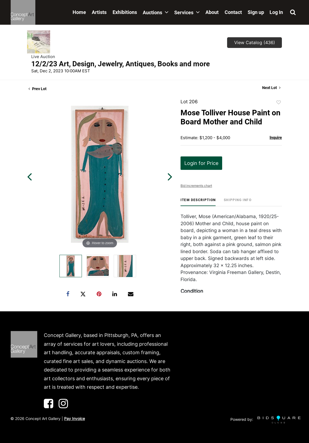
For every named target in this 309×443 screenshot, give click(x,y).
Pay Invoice (74, 418)
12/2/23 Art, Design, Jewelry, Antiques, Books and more (120, 64)
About (212, 12)
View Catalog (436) (254, 42)
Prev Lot (37, 89)
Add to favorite (278, 102)
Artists (99, 12)
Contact (233, 12)
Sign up (256, 12)
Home (79, 12)
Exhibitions (125, 12)
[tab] (198, 202)
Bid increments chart (196, 186)
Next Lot (271, 87)
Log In (276, 12)
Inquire (276, 137)
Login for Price (201, 163)
